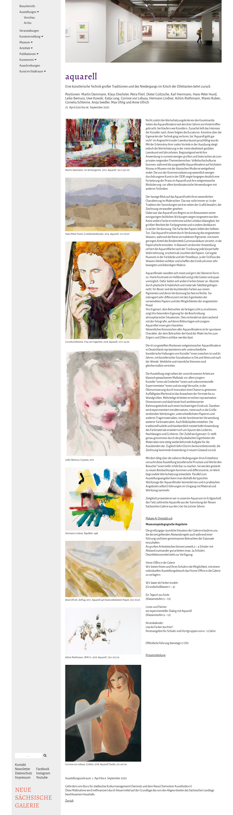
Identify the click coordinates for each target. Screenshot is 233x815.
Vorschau (29, 17)
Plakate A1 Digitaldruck (159, 518)
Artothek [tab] (26, 48)
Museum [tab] (26, 42)
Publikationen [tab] (28, 54)
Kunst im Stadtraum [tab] (32, 71)
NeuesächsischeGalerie (33, 798)
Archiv (27, 23)
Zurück (69, 800)
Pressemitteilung (156, 655)
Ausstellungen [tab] (29, 12)
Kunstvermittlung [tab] (31, 36)
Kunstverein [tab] (27, 59)
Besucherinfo (27, 6)
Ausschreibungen (29, 65)
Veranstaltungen (29, 30)
